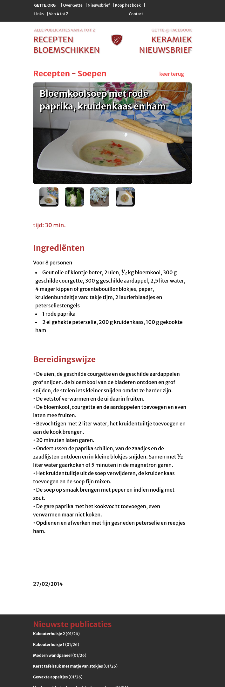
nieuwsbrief (165, 50)
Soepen (92, 73)
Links (39, 13)
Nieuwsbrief (99, 5)
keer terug (171, 74)
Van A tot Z (58, 13)
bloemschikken (66, 50)
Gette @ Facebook (172, 30)
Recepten (51, 73)
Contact (136, 13)
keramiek (171, 39)
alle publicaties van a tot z (64, 30)
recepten (53, 39)
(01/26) (56, 633)
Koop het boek (128, 5)
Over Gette (72, 5)
